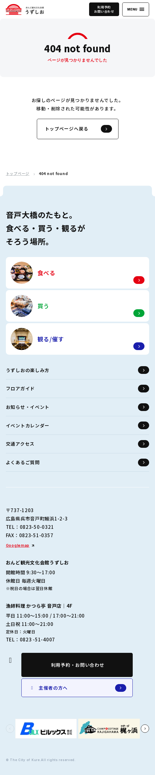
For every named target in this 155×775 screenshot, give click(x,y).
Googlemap (18, 545)
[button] (10, 729)
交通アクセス (77, 444)
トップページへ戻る (78, 129)
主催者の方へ (77, 688)
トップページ (17, 173)
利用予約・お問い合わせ (78, 665)
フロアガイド (77, 388)
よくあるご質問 (77, 462)
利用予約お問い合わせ (104, 9)
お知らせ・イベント (77, 407)
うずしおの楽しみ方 (77, 370)
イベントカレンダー (77, 425)
